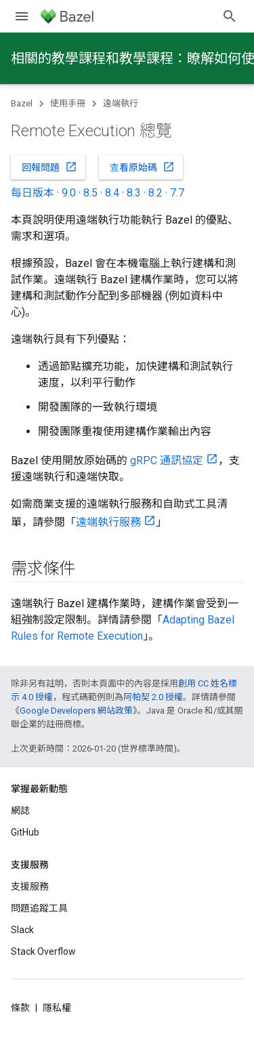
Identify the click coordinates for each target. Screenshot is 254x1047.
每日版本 (32, 192)
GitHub (25, 832)
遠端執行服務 (108, 522)
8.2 (155, 192)
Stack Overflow (43, 951)
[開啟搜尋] (229, 16)
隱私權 (57, 1007)
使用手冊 (67, 103)
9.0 (69, 192)
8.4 (112, 192)
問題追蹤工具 (39, 908)
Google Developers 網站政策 (76, 710)
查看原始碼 (142, 167)
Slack (22, 929)
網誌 (20, 810)
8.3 (134, 192)
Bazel (22, 103)
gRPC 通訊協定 (166, 460)
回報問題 (49, 167)
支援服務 (30, 886)
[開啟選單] (21, 16)
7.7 (177, 192)
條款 (20, 1007)
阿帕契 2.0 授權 (153, 697)
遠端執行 (120, 103)
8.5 (90, 192)
